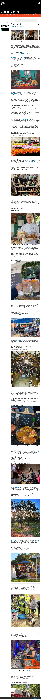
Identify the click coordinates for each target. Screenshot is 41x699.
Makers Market (22, 484)
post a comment (22, 26)
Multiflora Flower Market (33, 161)
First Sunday (20, 490)
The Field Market (14, 540)
